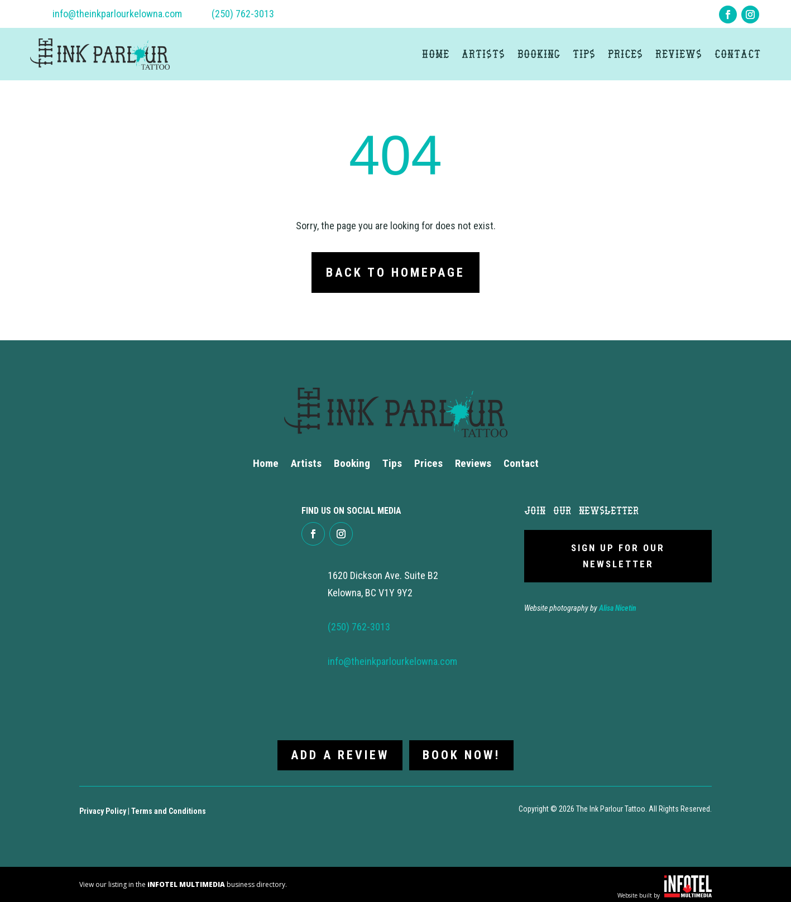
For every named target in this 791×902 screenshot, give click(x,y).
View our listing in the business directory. (183, 880)
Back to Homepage (395, 272)
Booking (538, 54)
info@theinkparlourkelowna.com (117, 14)
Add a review (338, 751)
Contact (738, 54)
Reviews (678, 54)
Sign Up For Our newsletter (618, 556)
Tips (584, 54)
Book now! (463, 751)
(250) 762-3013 (243, 14)
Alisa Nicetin (617, 608)
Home (435, 54)
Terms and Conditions (168, 806)
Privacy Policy (102, 806)
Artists (483, 54)
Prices (625, 54)
